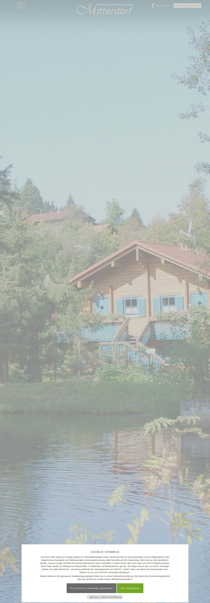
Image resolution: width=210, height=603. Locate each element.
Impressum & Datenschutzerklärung (105, 597)
